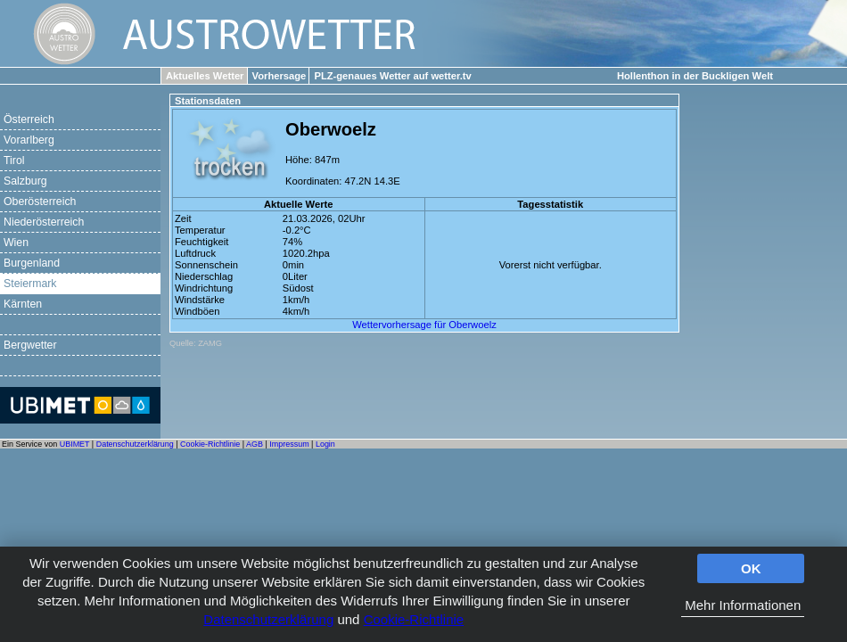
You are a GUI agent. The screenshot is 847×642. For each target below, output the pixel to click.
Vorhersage (279, 75)
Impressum (288, 444)
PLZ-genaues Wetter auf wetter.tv (392, 75)
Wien (16, 242)
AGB (254, 444)
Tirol (14, 160)
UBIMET (75, 444)
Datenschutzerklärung (268, 619)
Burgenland (32, 263)
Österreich (29, 119)
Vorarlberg (29, 140)
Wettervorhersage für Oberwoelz (424, 324)
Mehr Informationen (743, 605)
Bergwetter (30, 345)
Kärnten (23, 304)
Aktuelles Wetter (204, 75)
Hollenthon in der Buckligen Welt (695, 75)
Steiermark (30, 283)
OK (751, 568)
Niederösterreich (44, 222)
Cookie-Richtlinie (414, 619)
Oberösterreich (40, 201)
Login (325, 444)
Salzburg (25, 181)
